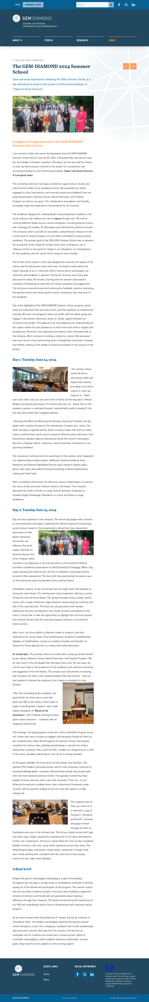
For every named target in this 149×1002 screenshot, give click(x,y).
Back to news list (35, 60)
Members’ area (33, 4)
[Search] (92, 4)
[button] (26, 40)
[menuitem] (18, 4)
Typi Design (132, 998)
